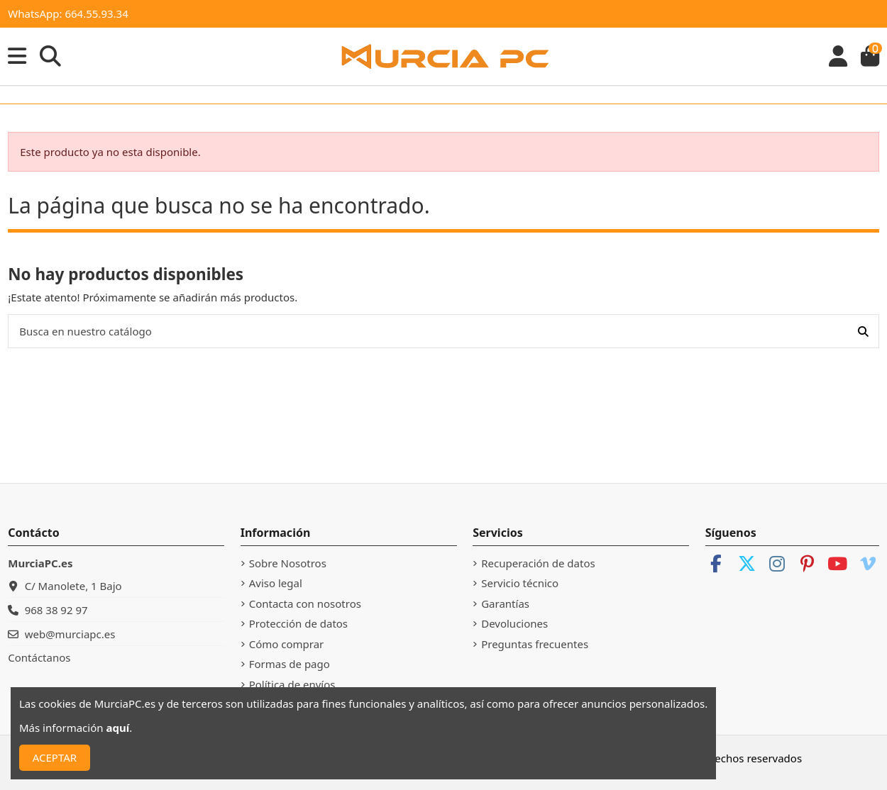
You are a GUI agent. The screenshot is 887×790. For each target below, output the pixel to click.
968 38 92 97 (56, 610)
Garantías (505, 603)
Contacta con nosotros (305, 603)
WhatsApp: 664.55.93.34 (68, 13)
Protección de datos (298, 623)
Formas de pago (289, 664)
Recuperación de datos (538, 563)
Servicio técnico (519, 583)
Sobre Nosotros (287, 563)
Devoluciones (514, 623)
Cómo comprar (286, 644)
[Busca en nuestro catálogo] (863, 331)
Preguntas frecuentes (534, 644)
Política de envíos (292, 684)
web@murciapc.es (70, 634)
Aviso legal (275, 583)
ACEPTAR (55, 757)
